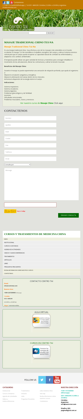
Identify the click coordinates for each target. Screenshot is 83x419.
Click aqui (58, 103)
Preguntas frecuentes (12, 267)
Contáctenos (8, 273)
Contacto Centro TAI (41, 281)
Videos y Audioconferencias (14, 253)
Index (6, 239)
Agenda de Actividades (12, 249)
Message (41, 184)
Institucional (9, 242)
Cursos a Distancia (11, 246)
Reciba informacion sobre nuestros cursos (18, 270)
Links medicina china (46, 391)
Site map (42, 393)
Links (6, 263)
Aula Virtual (41, 312)
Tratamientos (9, 256)
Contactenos (19, 2)
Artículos (8, 260)
